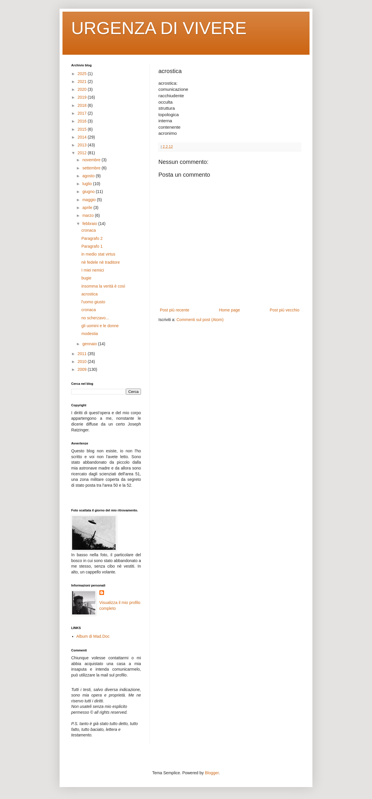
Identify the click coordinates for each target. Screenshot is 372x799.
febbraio (90, 223)
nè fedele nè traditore (100, 262)
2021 (83, 81)
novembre (91, 159)
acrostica (89, 294)
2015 (83, 129)
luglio (87, 183)
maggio (89, 199)
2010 (83, 361)
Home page (229, 310)
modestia (89, 333)
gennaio (90, 343)
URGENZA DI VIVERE (158, 28)
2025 (83, 73)
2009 (83, 369)
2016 (83, 121)
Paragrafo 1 (92, 246)
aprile (87, 207)
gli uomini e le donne (100, 325)
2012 (83, 152)
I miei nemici (92, 270)
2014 (83, 137)
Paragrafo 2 (92, 238)
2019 (83, 97)
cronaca (88, 230)
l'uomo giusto (93, 302)
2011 (83, 353)
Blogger (212, 772)
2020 (83, 89)
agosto (89, 175)
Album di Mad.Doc (93, 636)
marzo (88, 215)
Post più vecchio (284, 310)
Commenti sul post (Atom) (199, 319)
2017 (83, 113)
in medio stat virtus (98, 254)
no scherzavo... (95, 318)
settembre (91, 168)
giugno (89, 191)
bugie (86, 278)
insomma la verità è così (103, 286)
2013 (83, 145)
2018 (83, 105)
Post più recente (174, 310)
